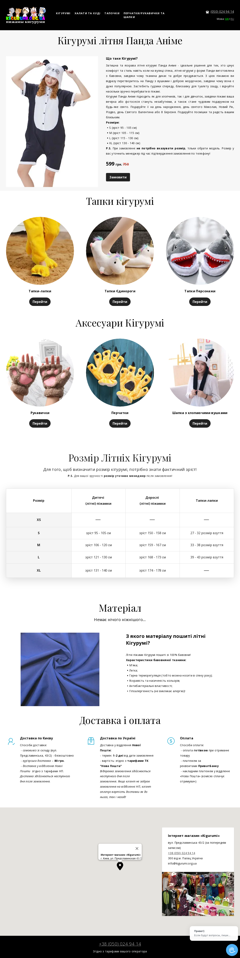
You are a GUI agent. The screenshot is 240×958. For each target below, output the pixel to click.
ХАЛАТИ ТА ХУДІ (88, 13)
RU (232, 19)
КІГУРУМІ (63, 13)
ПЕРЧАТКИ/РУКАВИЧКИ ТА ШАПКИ (144, 15)
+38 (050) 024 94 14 (181, 853)
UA (227, 19)
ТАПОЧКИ (111, 13)
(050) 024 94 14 (222, 11)
